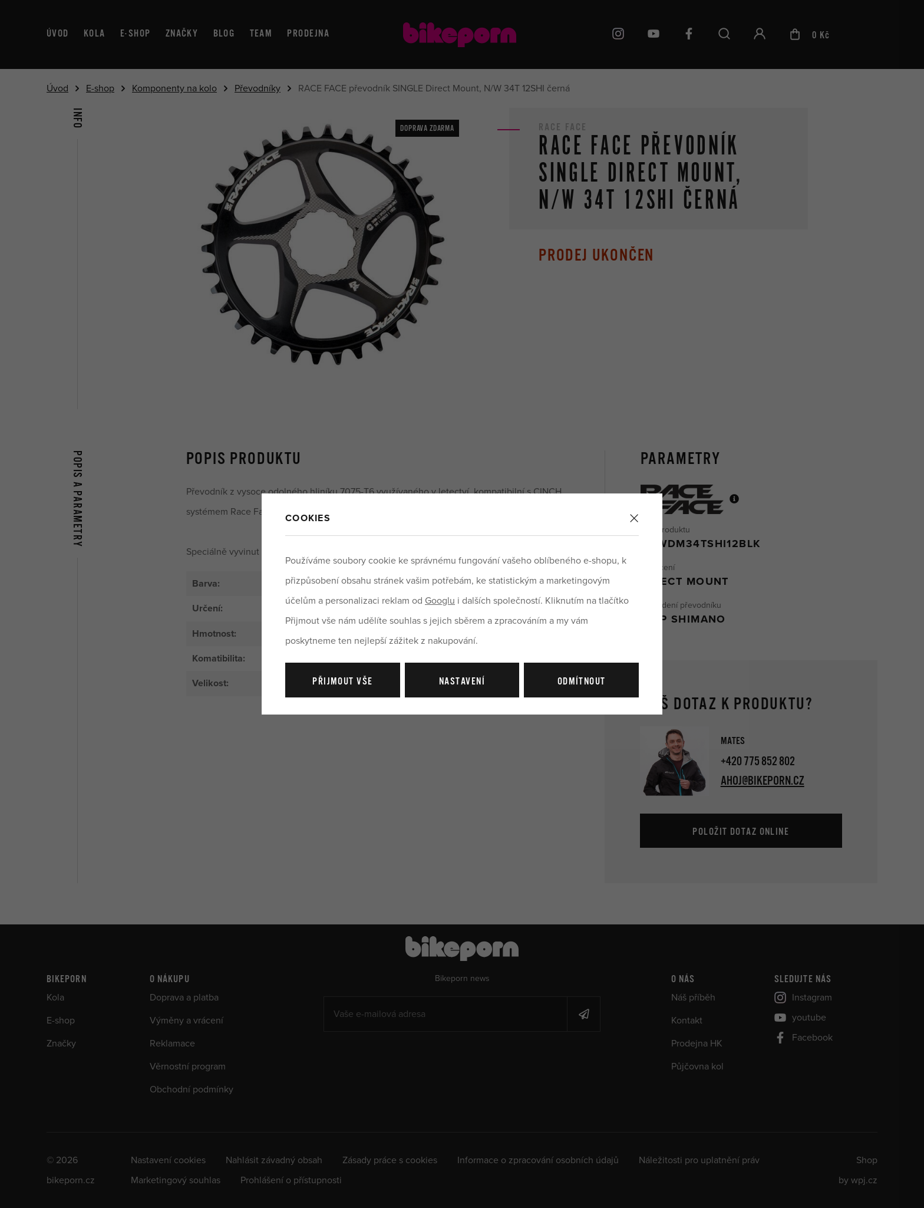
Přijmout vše (342, 682)
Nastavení (462, 682)
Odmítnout (581, 682)
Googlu (440, 601)
